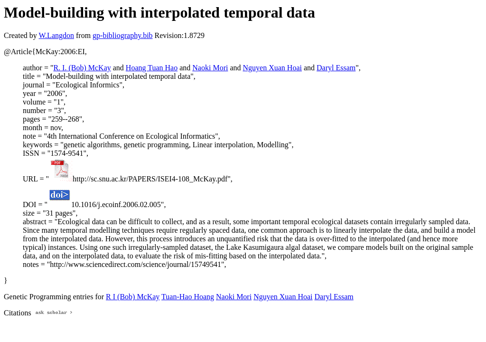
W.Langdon (56, 35)
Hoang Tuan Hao (152, 68)
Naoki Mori (210, 68)
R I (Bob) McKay (132, 297)
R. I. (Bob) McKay (82, 68)
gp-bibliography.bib (123, 35)
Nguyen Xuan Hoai (272, 68)
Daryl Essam (336, 68)
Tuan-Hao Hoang (187, 297)
